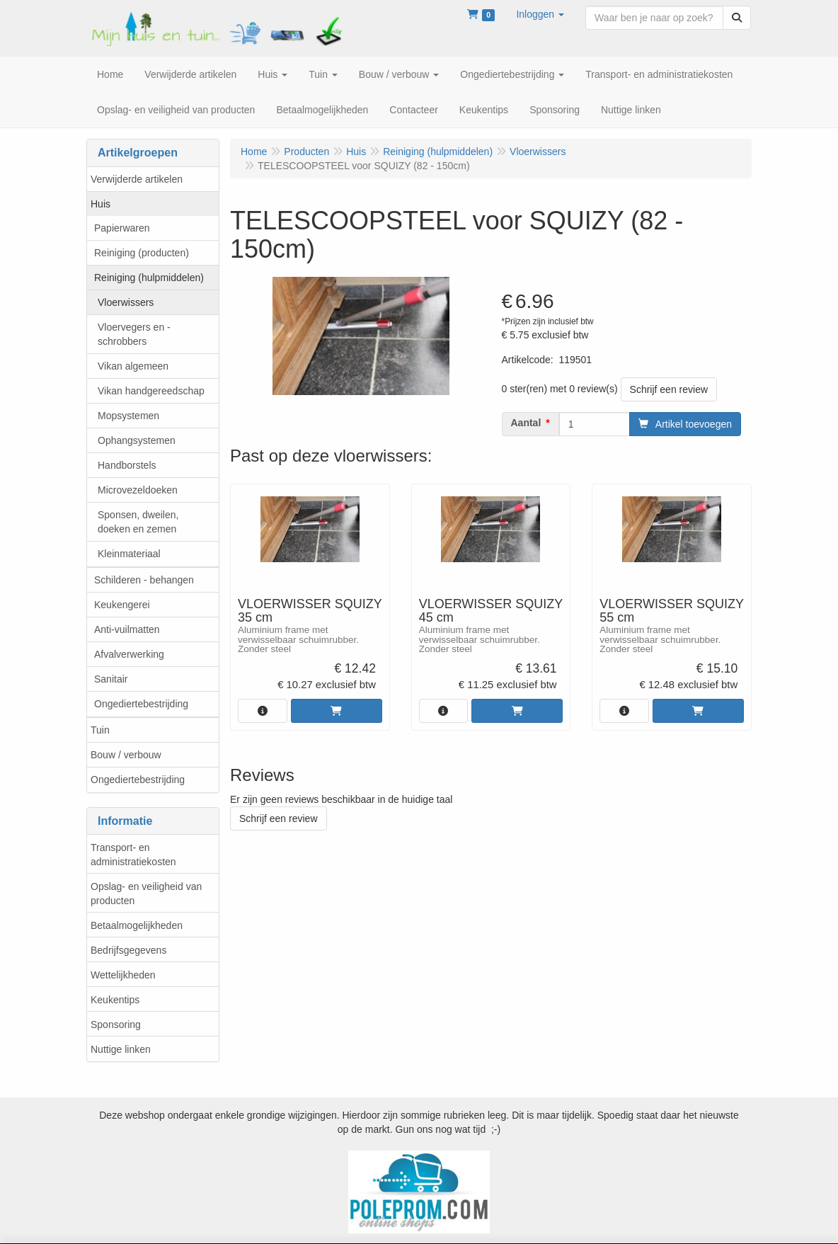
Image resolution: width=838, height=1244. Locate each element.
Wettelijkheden (123, 975)
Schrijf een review (669, 389)
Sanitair (110, 679)
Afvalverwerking (129, 654)
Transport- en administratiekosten (133, 854)
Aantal (526, 423)
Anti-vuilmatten (127, 629)
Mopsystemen (128, 415)
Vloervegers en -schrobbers (134, 334)
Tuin (100, 730)
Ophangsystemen (137, 440)
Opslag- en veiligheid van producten (146, 893)
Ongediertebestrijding (141, 703)
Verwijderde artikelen (137, 179)
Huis (100, 204)
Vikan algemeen (133, 366)
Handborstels (127, 465)
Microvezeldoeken (138, 490)
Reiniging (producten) (141, 252)
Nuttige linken (121, 1049)
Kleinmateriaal (129, 553)
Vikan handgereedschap (151, 390)
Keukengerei (122, 604)
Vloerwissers (126, 302)
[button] (540, 14)
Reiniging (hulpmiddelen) (149, 277)
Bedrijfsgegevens (128, 950)
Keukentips (115, 999)
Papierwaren (122, 228)
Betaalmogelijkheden (137, 925)
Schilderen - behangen (144, 580)
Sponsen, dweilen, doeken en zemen (138, 522)
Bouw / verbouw (126, 754)
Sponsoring (116, 1024)
